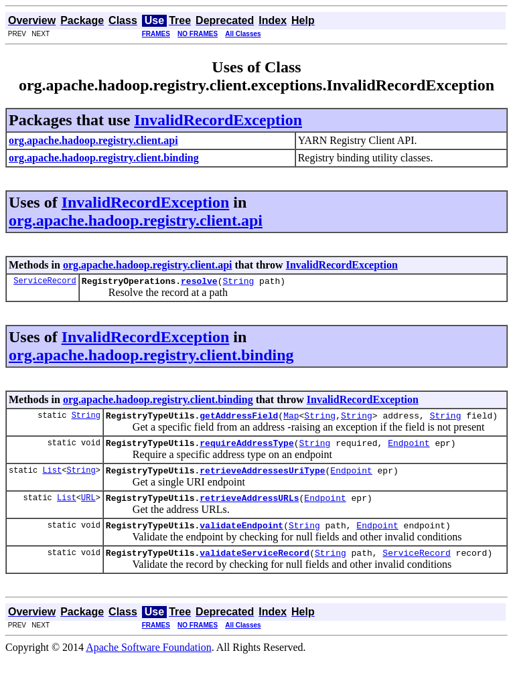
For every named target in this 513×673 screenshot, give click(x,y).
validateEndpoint (241, 537)
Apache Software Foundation (149, 661)
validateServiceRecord (254, 566)
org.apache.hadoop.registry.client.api (136, 220)
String (238, 283)
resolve (199, 283)
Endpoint (408, 449)
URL (88, 507)
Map (291, 419)
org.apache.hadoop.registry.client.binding (151, 357)
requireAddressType (246, 449)
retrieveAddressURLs (249, 508)
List (52, 477)
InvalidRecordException (218, 120)
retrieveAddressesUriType (262, 478)
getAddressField (239, 419)
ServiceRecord (44, 282)
